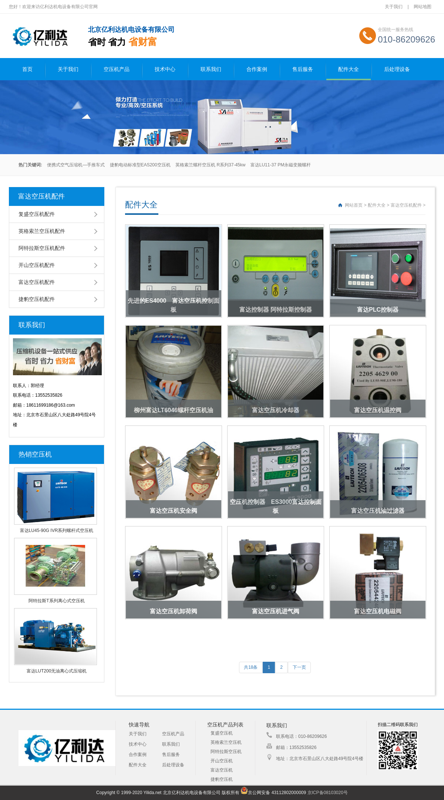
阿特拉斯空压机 (226, 751)
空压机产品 (117, 69)
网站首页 (354, 205)
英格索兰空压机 (226, 742)
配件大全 (348, 69)
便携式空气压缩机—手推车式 (76, 164)
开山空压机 (222, 760)
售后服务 (302, 69)
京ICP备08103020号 (327, 792)
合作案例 (256, 69)
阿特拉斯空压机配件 (41, 248)
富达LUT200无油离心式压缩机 (57, 671)
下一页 (299, 667)
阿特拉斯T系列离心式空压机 (56, 600)
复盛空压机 (222, 733)
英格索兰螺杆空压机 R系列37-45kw (210, 164)
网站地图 (422, 6)
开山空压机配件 (36, 265)
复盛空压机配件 (36, 214)
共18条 (251, 667)
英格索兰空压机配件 (41, 231)
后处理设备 (397, 69)
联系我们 (211, 69)
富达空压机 (222, 770)
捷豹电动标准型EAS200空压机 (140, 164)
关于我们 (394, 6)
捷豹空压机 (222, 779)
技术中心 (165, 69)
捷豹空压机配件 (36, 299)
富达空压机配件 (36, 282)
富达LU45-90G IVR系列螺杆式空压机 (57, 530)
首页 (27, 69)
